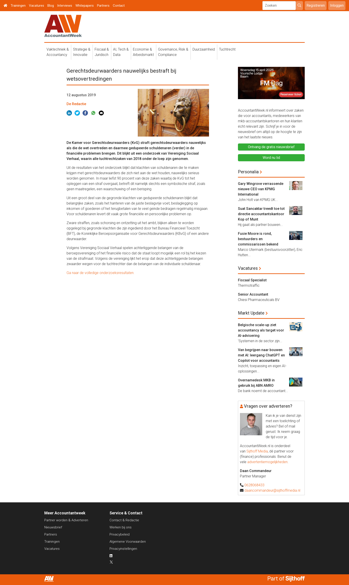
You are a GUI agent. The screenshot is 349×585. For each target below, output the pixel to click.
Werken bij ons (121, 527)
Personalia (248, 171)
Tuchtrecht (227, 49)
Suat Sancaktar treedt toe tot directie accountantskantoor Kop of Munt (261, 214)
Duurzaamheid (204, 49)
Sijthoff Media (257, 451)
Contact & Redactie (124, 520)
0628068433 (254, 485)
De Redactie (76, 104)
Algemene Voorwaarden (128, 542)
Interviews (64, 6)
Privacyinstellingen (123, 549)
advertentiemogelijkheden (267, 462)
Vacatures (36, 6)
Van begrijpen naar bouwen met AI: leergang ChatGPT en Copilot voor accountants (261, 355)
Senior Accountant (253, 294)
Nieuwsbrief (53, 527)
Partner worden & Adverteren (66, 520)
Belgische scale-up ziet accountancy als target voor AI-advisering (261, 330)
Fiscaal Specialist (252, 280)
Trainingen (18, 6)
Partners (103, 6)
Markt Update (251, 313)
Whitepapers (84, 6)
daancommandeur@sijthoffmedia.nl (272, 490)
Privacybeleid (120, 534)
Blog (50, 6)
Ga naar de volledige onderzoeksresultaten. (101, 273)
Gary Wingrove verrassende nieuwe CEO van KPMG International (260, 189)
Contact (119, 6)
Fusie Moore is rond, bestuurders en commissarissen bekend (258, 238)
